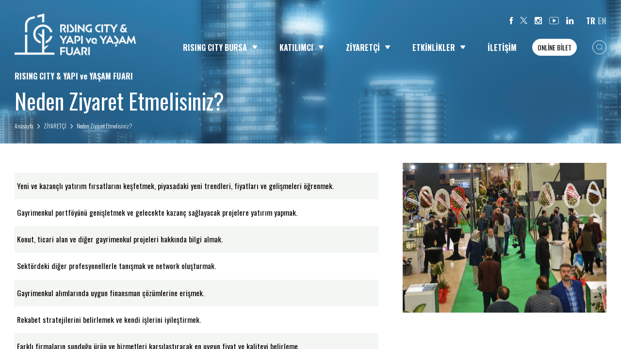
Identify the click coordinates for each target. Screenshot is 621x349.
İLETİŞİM (502, 47)
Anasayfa (24, 126)
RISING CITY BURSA (220, 47)
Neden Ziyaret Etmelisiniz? (104, 126)
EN (602, 21)
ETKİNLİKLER (439, 47)
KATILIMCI (301, 47)
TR (590, 21)
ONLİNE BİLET (555, 47)
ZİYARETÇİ (368, 47)
